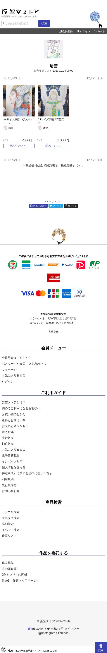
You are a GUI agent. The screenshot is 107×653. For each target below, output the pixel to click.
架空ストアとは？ (13, 402)
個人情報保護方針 (13, 467)
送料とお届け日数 (13, 420)
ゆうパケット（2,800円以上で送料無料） (53, 318)
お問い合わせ (11, 491)
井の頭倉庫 (9, 568)
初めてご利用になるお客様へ (21, 408)
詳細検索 (8, 523)
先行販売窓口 (11, 485)
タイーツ (71, 206)
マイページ (9, 369)
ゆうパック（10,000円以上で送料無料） (53, 322)
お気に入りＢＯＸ (13, 375)
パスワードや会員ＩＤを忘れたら (24, 363)
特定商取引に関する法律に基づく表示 (27, 473)
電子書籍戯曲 (11, 455)
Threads (63, 633)
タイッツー (70, 628)
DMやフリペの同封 (14, 574)
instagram (47, 633)
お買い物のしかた (13, 414)
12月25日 (95, 78)
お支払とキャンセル (15, 426)
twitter (52, 628)
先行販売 (8, 437)
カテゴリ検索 (11, 512)
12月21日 (11, 78)
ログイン (83, 31)
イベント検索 (11, 529)
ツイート (56, 206)
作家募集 (8, 562)
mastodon (36, 628)
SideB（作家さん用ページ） (20, 580)
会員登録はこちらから (16, 357)
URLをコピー (38, 206)
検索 (44, 23)
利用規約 (8, 479)
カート (99, 31)
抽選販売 (8, 443)
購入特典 (8, 432)
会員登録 (66, 31)
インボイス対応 (12, 461)
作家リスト (9, 535)
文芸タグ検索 (11, 518)
